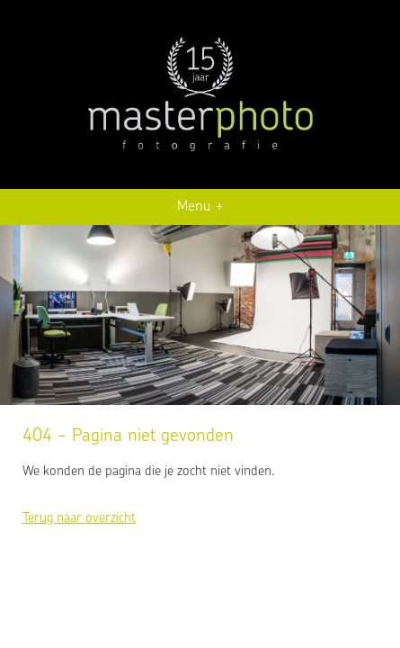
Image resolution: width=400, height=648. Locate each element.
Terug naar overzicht (79, 519)
